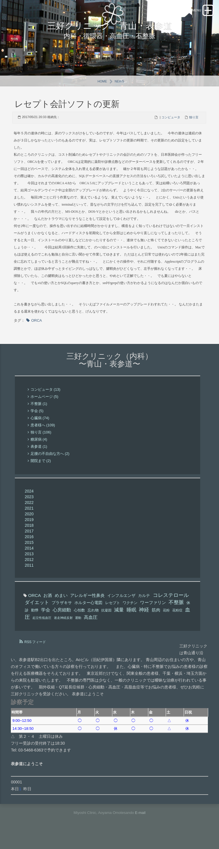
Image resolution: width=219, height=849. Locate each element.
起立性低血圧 (42, 631)
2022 (29, 516)
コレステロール (171, 608)
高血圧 (91, 630)
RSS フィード (35, 655)
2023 (29, 510)
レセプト (112, 616)
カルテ (144, 609)
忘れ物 (93, 624)
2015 (29, 556)
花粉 (166, 624)
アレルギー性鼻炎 (87, 609)
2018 (29, 538)
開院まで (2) (41, 474)
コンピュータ (170, 130)
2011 (29, 578)
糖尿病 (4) (39, 453)
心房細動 (62, 623)
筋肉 (156, 623)
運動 (78, 631)
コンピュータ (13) (45, 403)
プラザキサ (62, 616)
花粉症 (177, 624)
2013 (29, 567)
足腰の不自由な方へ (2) (50, 467)
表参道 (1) (39, 460)
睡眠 (131, 623)
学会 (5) (37, 424)
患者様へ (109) (43, 439)
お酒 (47, 609)
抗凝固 (106, 624)
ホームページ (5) (44, 410)
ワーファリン (153, 615)
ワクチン (130, 616)
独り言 (193, 130)
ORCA (36, 334)
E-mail (140, 826)
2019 (29, 533)
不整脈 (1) (39, 417)
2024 (29, 504)
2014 (29, 561)
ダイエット (37, 616)
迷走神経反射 (63, 631)
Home (102, 94)
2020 (29, 527)
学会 (45, 623)
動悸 (34, 624)
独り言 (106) (41, 446)
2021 (29, 521)
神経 (144, 623)
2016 (29, 550)
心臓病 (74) (40, 431)
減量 (119, 623)
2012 (29, 573)
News (119, 94)
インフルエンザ (121, 609)
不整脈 (176, 616)
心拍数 (79, 624)
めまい (61, 609)
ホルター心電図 (88, 616)
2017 (29, 544)
